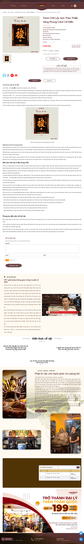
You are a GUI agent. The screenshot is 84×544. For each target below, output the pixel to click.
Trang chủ (5, 12)
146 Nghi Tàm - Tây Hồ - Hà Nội (15, 540)
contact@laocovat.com (65, 540)
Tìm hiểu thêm (39, 411)
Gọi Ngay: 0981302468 (75, 1)
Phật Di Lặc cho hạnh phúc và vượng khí (57, 373)
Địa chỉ (11, 538)
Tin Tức (53, 5)
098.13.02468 (37, 540)
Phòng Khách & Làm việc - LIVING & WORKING (25, 12)
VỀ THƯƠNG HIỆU (11, 277)
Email (61, 538)
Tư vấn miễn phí (38, 538)
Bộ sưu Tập (23, 5)
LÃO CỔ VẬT (62, 66)
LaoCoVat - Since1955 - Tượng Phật (46, 370)
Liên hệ (62, 5)
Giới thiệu (13, 5)
